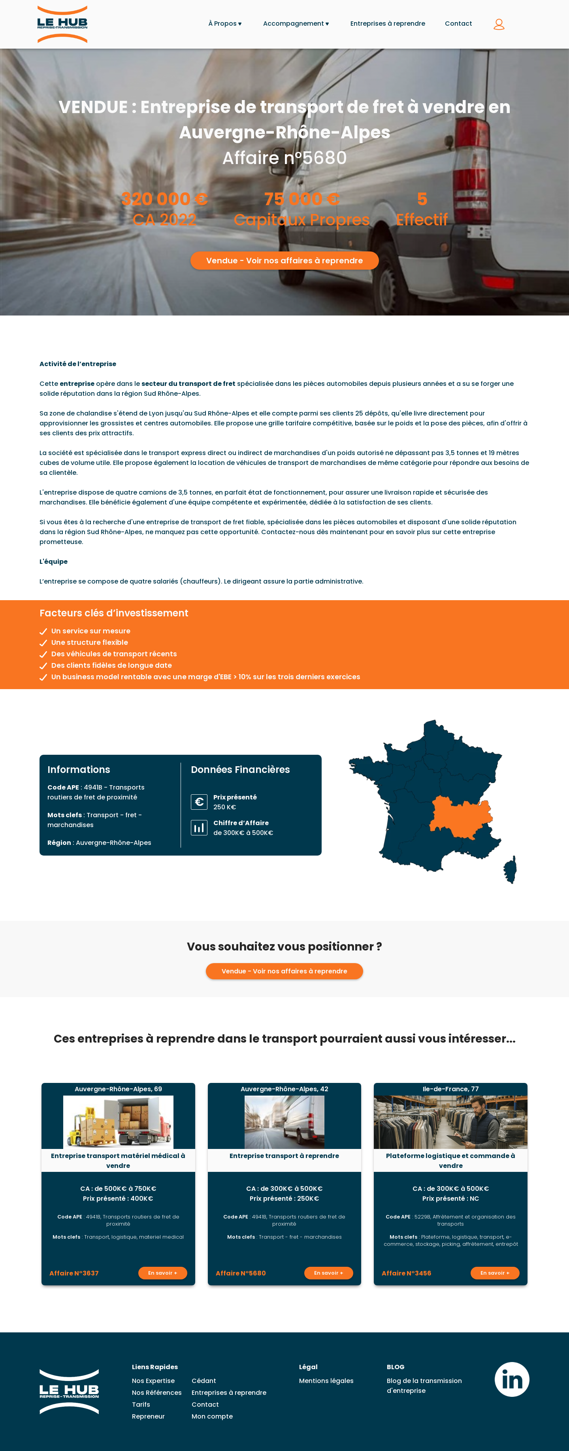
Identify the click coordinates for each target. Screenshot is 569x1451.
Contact (458, 23)
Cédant (204, 1380)
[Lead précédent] (23, 1184)
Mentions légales (326, 1380)
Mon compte (212, 1416)
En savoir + (162, 1273)
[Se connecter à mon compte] (499, 24)
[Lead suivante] (546, 1184)
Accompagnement (293, 23)
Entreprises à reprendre (387, 23)
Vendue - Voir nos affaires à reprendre (284, 260)
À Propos (222, 23)
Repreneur (148, 1416)
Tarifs (141, 1404)
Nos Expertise (153, 1380)
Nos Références (157, 1392)
